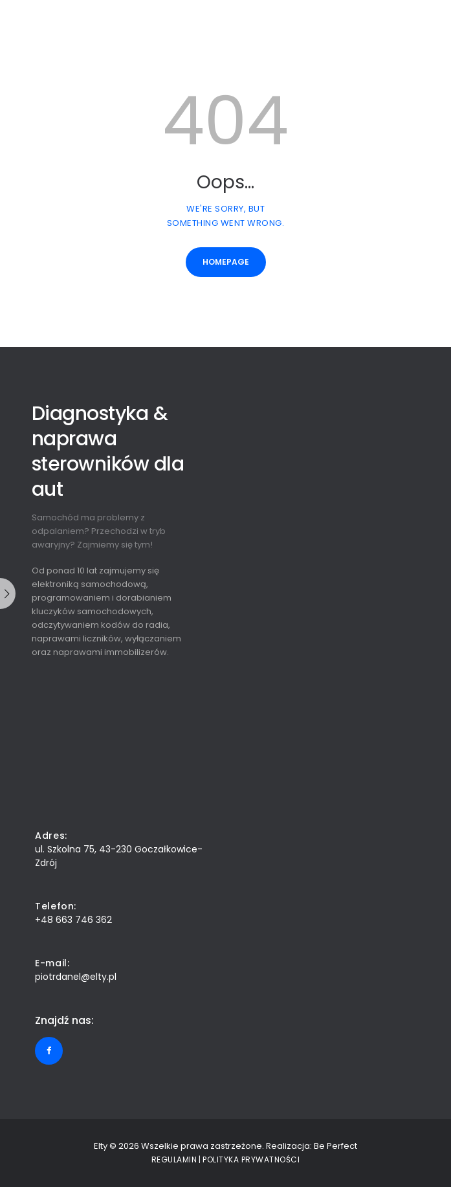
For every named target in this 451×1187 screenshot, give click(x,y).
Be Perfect (335, 1146)
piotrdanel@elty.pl (75, 976)
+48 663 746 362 (73, 919)
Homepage (226, 261)
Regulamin (174, 1159)
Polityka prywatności (251, 1159)
